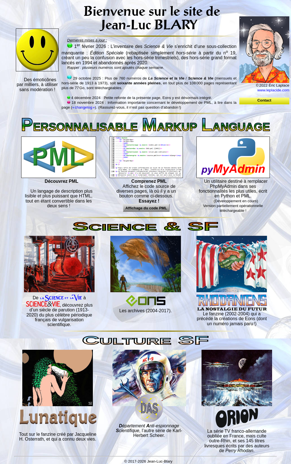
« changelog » (83, 107)
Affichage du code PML (146, 208)
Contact (264, 100)
